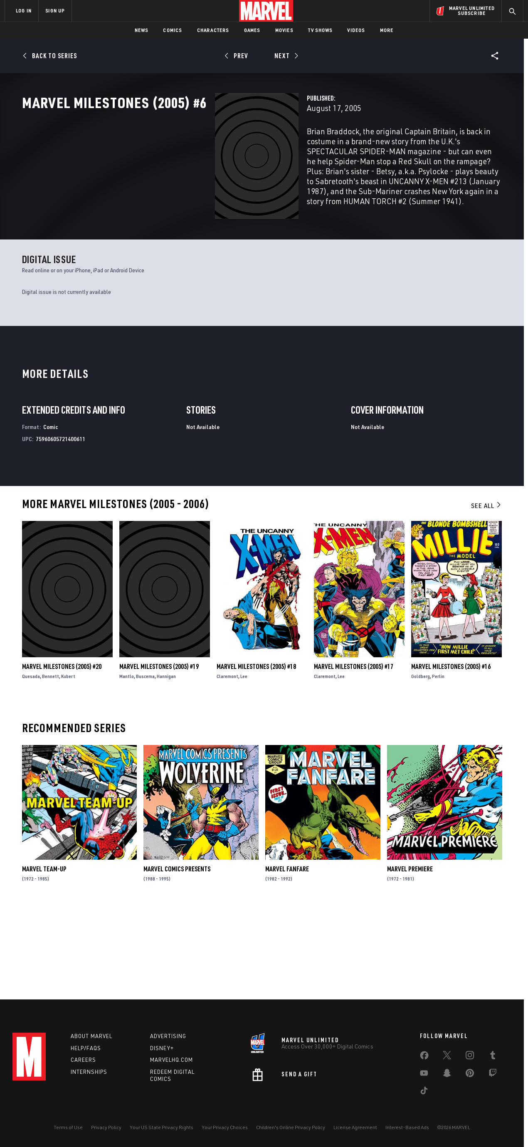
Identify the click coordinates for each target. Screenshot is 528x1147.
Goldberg (420, 763)
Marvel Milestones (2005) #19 (159, 753)
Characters (213, 30)
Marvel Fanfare (287, 956)
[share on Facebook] (424, 1057)
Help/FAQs (86, 1048)
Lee (243, 763)
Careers (83, 1059)
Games (252, 30)
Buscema (145, 763)
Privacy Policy (106, 1127)
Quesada (31, 763)
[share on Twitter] (447, 1057)
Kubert (68, 763)
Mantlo (126, 763)
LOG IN (24, 10)
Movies (284, 30)
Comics (172, 30)
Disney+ (162, 1048)
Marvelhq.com (171, 1059)
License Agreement (355, 1127)
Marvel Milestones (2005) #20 (61, 753)
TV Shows (320, 30)
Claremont (227, 763)
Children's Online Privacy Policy (290, 1127)
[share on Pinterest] (470, 1075)
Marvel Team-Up (44, 956)
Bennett (50, 763)
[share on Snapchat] (447, 1075)
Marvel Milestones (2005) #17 (353, 753)
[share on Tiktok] (424, 1092)
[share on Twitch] (493, 1075)
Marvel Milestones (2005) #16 (451, 753)
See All (486, 592)
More (387, 30)
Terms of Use (68, 1127)
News (141, 30)
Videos (356, 30)
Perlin (438, 763)
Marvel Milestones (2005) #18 (256, 753)
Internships (89, 1071)
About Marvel (91, 1036)
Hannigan (166, 763)
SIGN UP (54, 10)
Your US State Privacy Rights (161, 1127)
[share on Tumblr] (493, 1057)
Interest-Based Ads (407, 1127)
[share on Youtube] (424, 1075)
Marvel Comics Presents (176, 956)
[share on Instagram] (470, 1057)
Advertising (168, 1036)
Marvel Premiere (410, 956)
